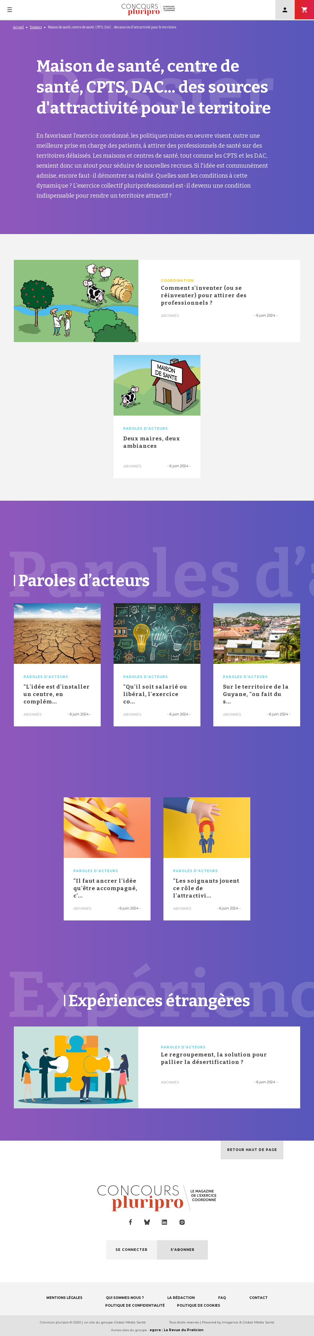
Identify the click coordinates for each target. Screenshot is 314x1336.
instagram (182, 1222)
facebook (130, 1222)
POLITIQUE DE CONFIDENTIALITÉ (135, 1305)
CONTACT (258, 1298)
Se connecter (285, 9)
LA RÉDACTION (181, 1298)
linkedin (164, 1222)
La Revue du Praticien (183, 1330)
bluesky (147, 1222)
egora (155, 1330)
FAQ (222, 1298)
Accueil (18, 27)
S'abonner (304, 9)
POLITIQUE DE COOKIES (198, 1305)
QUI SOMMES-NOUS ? (125, 1298)
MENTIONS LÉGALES (64, 1298)
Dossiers (36, 27)
